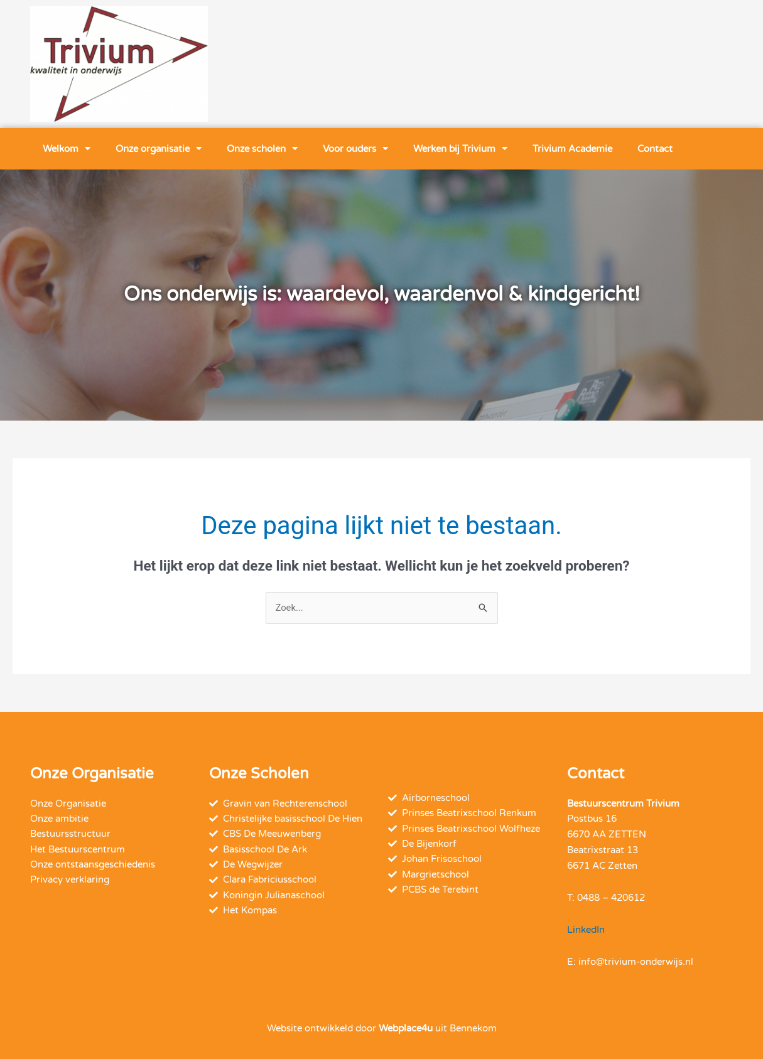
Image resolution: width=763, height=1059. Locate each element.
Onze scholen (262, 148)
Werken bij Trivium (460, 148)
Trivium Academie (572, 148)
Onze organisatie (159, 148)
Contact (655, 148)
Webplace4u (406, 1028)
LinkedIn (586, 929)
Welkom (66, 148)
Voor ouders (355, 148)
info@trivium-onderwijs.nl (635, 961)
